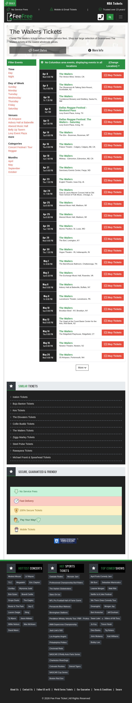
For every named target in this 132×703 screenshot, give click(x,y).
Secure (119, 689)
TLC (10, 582)
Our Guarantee (83, 689)
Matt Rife (112, 588)
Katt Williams (112, 636)
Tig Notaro (109, 630)
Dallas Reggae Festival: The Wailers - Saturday (75, 121)
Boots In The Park (16, 606)
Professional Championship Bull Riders (66, 583)
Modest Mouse (14, 576)
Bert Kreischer (97, 612)
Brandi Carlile (27, 594)
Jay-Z (30, 606)
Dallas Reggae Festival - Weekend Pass (73, 109)
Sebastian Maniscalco (111, 582)
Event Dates (37, 50)
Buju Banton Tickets (22, 403)
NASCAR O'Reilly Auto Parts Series (65, 654)
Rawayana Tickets (21, 450)
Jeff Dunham (112, 612)
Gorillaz (11, 588)
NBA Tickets (117, 3)
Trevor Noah (106, 624)
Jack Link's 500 (56, 630)
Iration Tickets (19, 397)
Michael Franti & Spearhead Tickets (30, 457)
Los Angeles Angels (58, 636)
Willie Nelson (13, 624)
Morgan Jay (109, 606)
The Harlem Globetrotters (60, 589)
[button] (110, 17)
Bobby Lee (95, 642)
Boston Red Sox (56, 678)
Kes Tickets (17, 410)
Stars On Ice (55, 594)
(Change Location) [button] (113, 64)
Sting (27, 612)
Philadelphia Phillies (58, 642)
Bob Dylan (12, 594)
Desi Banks (96, 630)
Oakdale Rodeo (56, 577)
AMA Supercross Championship (63, 624)
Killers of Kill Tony (112, 618)
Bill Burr (94, 582)
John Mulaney (97, 636)
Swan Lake (95, 618)
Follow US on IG (43, 689)
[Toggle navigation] (120, 17)
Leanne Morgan (97, 588)
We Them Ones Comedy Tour (103, 600)
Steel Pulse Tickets (21, 444)
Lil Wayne (29, 576)
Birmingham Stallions (59, 612)
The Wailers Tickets (22, 430)
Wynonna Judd (25, 588)
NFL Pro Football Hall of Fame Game (65, 600)
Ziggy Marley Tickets (22, 437)
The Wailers (66, 74)
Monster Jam (73, 577)
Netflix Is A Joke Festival (101, 594)
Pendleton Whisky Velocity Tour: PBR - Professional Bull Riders (76, 619)
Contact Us (28, 689)
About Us (14, 689)
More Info (95, 50)
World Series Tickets (63, 689)
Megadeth (20, 582)
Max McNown (30, 624)
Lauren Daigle (14, 612)
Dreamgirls (95, 606)
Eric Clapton (34, 582)
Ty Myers (12, 618)
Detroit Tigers (75, 666)
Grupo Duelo (13, 600)
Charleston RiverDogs (59, 660)
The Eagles (28, 600)
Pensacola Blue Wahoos (60, 606)
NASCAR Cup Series (59, 672)
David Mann (13, 630)
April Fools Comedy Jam (101, 576)
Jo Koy (94, 624)
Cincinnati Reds (56, 648)
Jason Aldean (26, 618)
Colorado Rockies (57, 666)
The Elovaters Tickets (23, 417)
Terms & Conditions (103, 689)
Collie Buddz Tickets (22, 423)
